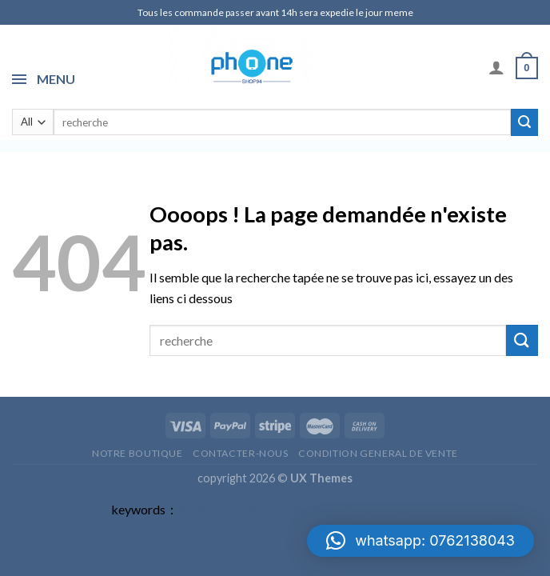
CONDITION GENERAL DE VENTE (378, 453)
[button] (420, 541)
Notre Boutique (137, 453)
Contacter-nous (241, 453)
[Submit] (524, 122)
